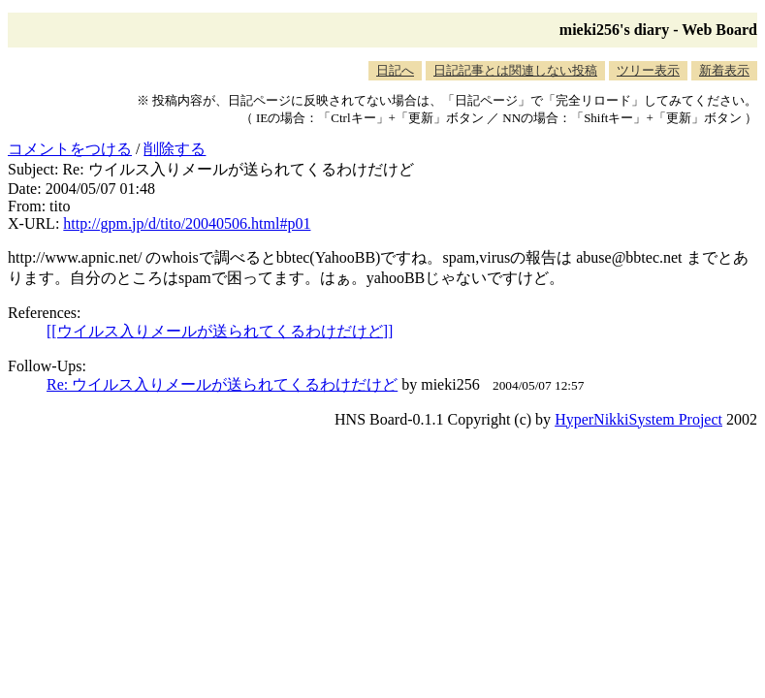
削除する (174, 149)
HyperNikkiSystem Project (638, 419)
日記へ (395, 70)
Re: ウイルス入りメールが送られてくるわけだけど (222, 384)
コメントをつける (70, 149)
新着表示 (724, 70)
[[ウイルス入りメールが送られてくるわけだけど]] (220, 331)
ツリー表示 (648, 70)
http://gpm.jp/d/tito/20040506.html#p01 (186, 223)
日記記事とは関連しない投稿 (515, 70)
